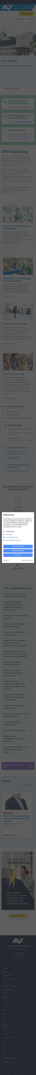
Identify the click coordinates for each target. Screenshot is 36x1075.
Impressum (6, 560)
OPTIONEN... (18, 555)
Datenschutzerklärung (27, 560)
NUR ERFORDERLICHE (18, 550)
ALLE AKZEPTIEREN (18, 546)
